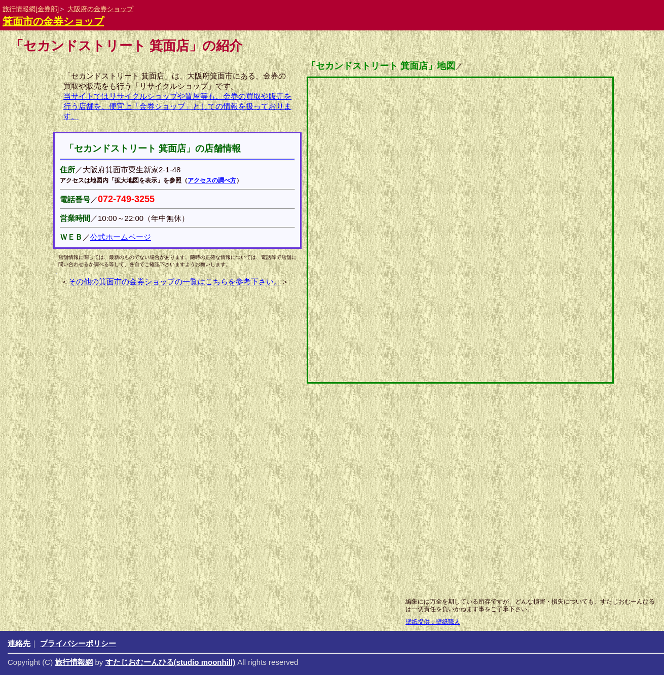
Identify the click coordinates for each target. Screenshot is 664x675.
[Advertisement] (306, 512)
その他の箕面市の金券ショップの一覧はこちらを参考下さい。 (174, 281)
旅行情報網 (74, 662)
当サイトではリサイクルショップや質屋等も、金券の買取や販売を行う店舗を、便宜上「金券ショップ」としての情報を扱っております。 (177, 106)
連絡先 (19, 643)
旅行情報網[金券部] (31, 9)
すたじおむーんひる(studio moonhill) (170, 662)
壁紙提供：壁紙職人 (432, 621)
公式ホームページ (120, 237)
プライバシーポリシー (78, 643)
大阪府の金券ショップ (100, 9)
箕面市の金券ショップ (53, 21)
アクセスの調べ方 (212, 180)
